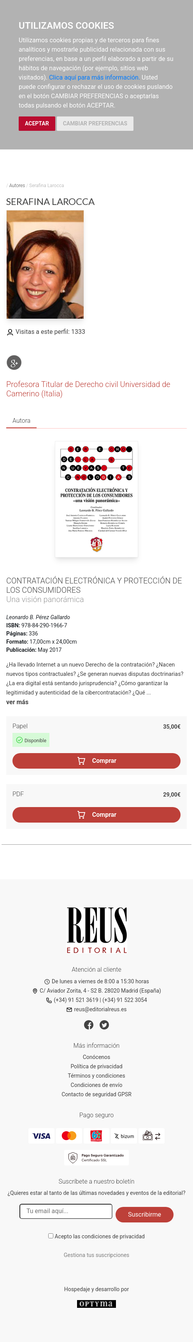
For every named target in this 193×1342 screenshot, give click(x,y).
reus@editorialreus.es (96, 1009)
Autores (17, 185)
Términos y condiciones (96, 1076)
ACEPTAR (37, 123)
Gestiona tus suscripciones (97, 1255)
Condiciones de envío (97, 1085)
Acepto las (99, 1236)
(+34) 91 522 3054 (124, 1000)
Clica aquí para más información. (94, 77)
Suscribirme (144, 1214)
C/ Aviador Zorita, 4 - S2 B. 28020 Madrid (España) (96, 991)
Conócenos (97, 1057)
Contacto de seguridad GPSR (96, 1094)
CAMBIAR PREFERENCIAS (95, 123)
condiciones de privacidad (113, 1236)
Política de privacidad (96, 1066)
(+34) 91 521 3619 (72, 1000)
